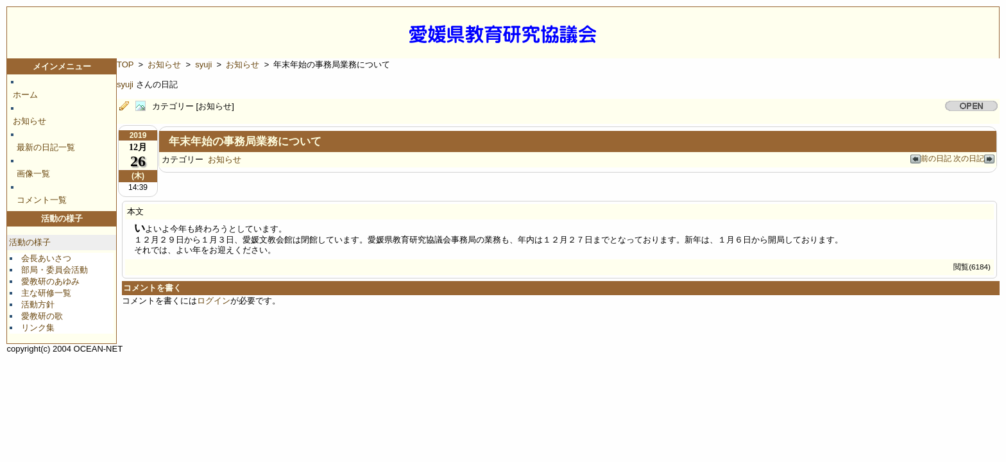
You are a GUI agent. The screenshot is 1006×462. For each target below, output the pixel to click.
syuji (203, 64)
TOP (125, 64)
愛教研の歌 (42, 316)
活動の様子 (30, 242)
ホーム (25, 94)
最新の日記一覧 (46, 147)
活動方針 (38, 304)
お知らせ (29, 121)
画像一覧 (33, 173)
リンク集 (38, 327)
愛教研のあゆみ (50, 281)
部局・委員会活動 (54, 270)
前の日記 (931, 158)
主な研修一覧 (46, 293)
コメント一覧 (42, 200)
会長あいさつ (46, 258)
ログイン (213, 300)
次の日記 (973, 158)
